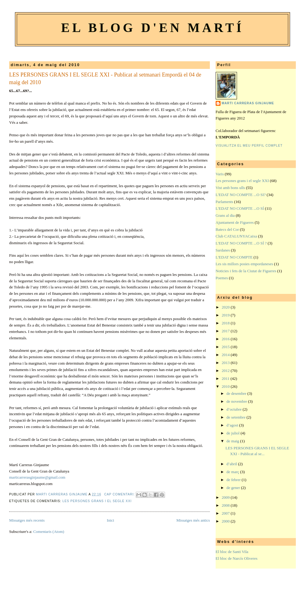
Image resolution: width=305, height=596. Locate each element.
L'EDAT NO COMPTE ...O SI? (241, 194)
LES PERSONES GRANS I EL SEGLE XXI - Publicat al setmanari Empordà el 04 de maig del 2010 (105, 78)
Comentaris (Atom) (48, 531)
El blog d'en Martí (152, 28)
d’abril (232, 464)
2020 (226, 307)
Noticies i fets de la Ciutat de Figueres (246, 271)
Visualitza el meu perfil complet (249, 145)
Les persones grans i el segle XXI (97, 501)
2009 (226, 497)
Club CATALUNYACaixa (236, 236)
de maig (233, 441)
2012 (226, 370)
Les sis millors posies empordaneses (244, 264)
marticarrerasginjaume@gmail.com (37, 477)
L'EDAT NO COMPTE (234, 257)
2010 (226, 386)
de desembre (237, 393)
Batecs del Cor (227, 229)
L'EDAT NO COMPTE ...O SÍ (240, 208)
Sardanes (223, 250)
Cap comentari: (120, 494)
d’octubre (235, 409)
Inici (110, 520)
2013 (226, 362)
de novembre (237, 401)
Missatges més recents (27, 520)
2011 (226, 378)
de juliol (234, 433)
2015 (226, 346)
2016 (226, 339)
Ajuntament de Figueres (235, 222)
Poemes (222, 278)
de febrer (234, 479)
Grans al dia (225, 215)
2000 (226, 521)
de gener (234, 487)
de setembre (237, 417)
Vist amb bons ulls (230, 187)
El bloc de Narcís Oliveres (236, 558)
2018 (226, 323)
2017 (226, 331)
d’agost (233, 425)
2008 (226, 505)
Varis (220, 174)
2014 (226, 354)
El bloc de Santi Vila (232, 551)
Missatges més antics (193, 520)
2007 (226, 513)
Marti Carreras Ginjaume (248, 103)
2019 (226, 315)
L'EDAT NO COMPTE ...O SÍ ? (241, 243)
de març (233, 471)
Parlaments (224, 201)
